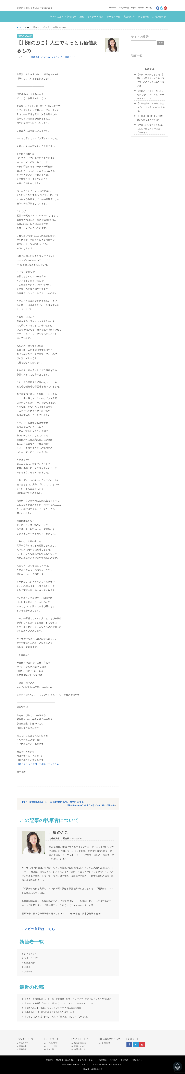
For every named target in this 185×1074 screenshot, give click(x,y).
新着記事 (71, 16)
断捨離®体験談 (80, 1043)
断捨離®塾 (125, 8)
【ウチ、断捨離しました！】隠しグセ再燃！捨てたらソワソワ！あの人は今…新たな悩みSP (67, 999)
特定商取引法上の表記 (65, 1060)
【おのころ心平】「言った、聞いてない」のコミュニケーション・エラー (59, 1003)
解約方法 (124, 1060)
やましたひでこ (31, 958)
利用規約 (113, 1060)
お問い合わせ (138, 8)
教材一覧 (50, 1049)
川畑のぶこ (70, 57)
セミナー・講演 (95, 16)
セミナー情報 (52, 1046)
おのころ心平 (30, 954)
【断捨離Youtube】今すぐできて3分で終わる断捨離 (90, 805)
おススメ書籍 (52, 1043)
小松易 (27, 967)
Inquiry (148, 8)
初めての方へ (57, 16)
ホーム (114, 8)
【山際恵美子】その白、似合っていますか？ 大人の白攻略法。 (54, 1008)
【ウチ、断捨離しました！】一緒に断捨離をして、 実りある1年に (52, 802)
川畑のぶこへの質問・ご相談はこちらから (38, 764)
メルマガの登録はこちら (36, 929)
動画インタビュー (81, 1046)
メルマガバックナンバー (52, 57)
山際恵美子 (29, 962)
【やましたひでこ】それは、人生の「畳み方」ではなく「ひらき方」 (56, 1016)
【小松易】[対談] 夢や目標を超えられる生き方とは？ (49, 1012)
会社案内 (49, 1060)
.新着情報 (35, 57)
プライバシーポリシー (87, 1060)
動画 (81, 16)
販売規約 (103, 1060)
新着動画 (22, 1049)
